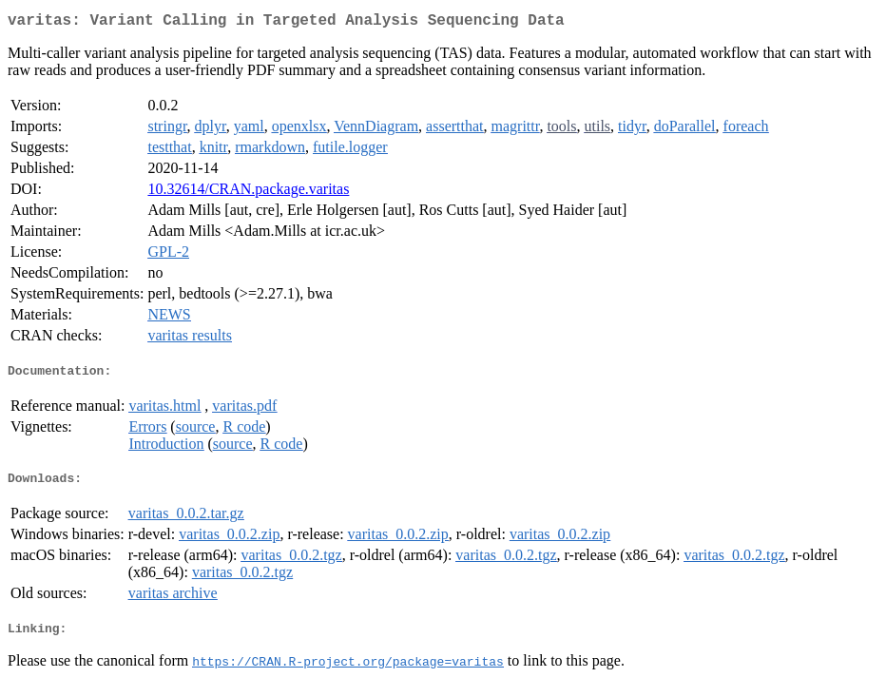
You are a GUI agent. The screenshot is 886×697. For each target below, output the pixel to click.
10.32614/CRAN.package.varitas (248, 192)
